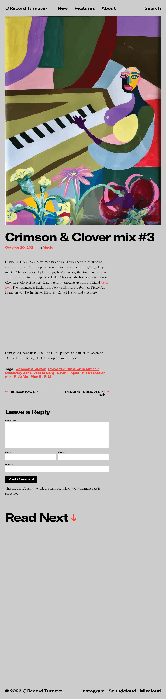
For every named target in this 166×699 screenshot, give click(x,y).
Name (8, 452)
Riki (47, 376)
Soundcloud (122, 690)
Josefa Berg (44, 373)
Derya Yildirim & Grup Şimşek (73, 369)
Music (48, 247)
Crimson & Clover (31, 369)
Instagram (93, 690)
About (108, 8)
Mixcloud (150, 690)
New (63, 8)
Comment (10, 421)
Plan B (36, 376)
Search (152, 8)
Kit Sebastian (94, 373)
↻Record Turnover (26, 8)
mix (8, 376)
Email (61, 452)
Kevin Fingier (68, 373)
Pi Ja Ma (21, 376)
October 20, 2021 (20, 247)
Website (9, 464)
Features (84, 8)
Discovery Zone (18, 373)
